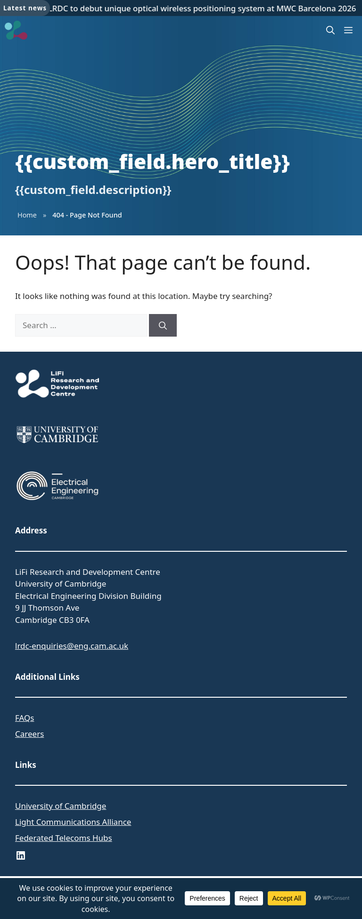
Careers (29, 733)
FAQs (24, 717)
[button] (330, 30)
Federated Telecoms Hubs (63, 837)
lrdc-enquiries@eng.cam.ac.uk (71, 645)
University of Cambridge (60, 805)
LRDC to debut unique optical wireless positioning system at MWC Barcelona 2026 (203, 8)
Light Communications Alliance (73, 821)
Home (27, 214)
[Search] (163, 325)
